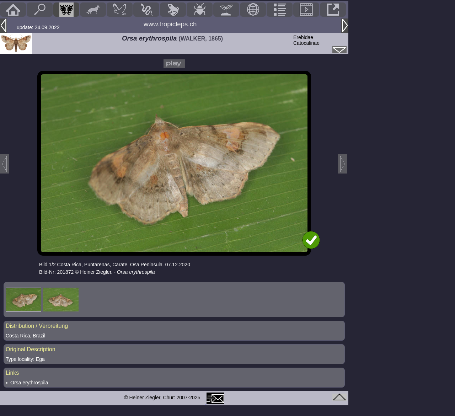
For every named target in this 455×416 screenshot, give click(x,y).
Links (12, 373)
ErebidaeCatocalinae (306, 40)
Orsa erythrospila (29, 382)
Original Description (30, 349)
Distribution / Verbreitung (37, 326)
